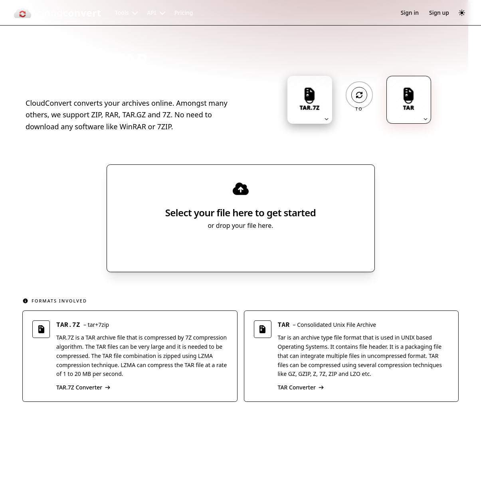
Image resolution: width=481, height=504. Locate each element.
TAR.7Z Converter (83, 387)
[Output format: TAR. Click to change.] (408, 100)
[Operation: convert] (359, 95)
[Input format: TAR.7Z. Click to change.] (309, 100)
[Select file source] (267, 248)
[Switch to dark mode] (461, 12)
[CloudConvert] (57, 12)
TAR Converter (301, 387)
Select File (232, 247)
